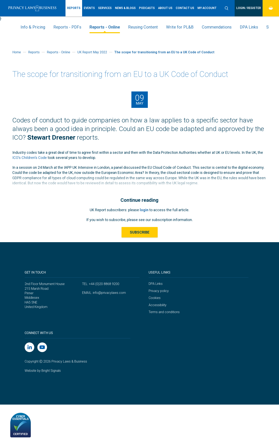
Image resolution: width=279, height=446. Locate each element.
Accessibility (157, 305)
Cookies (155, 298)
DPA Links (249, 27)
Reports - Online (105, 27)
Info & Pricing (33, 27)
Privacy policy (159, 291)
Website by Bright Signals (43, 371)
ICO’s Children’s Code (29, 157)
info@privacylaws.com (109, 293)
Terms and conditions (164, 312)
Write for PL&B (180, 27)
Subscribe (139, 232)
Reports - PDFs (67, 27)
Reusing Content (143, 27)
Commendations (217, 27)
